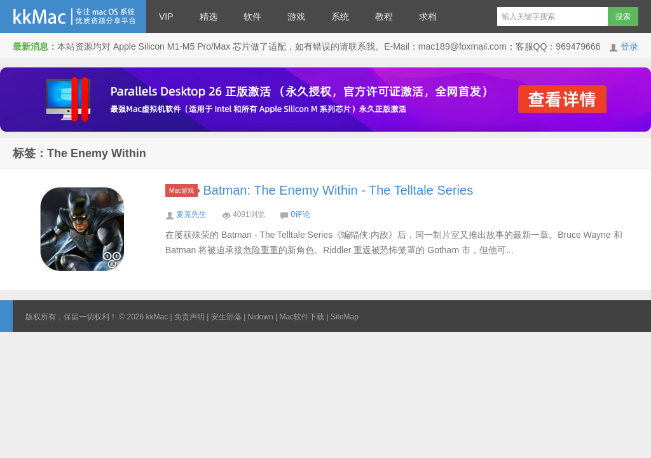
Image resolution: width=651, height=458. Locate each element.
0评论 (300, 214)
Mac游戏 (183, 190)
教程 (384, 16)
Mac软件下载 (301, 316)
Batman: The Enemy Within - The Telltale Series (338, 190)
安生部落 (226, 316)
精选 (208, 16)
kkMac (73, 16)
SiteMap (345, 316)
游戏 (296, 16)
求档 (428, 16)
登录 (629, 46)
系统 (340, 16)
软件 (252, 16)
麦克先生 (191, 214)
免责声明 (189, 316)
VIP (166, 16)
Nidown (260, 316)
